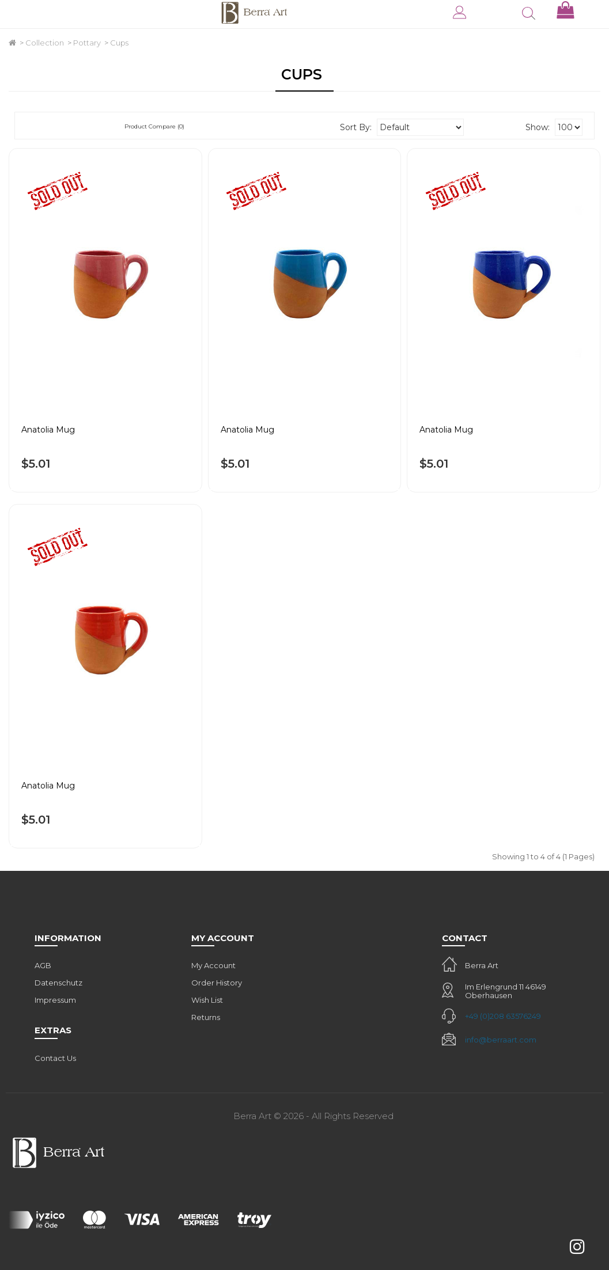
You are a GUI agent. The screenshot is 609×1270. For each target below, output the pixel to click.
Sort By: (356, 127)
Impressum (55, 999)
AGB (43, 965)
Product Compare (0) (154, 126)
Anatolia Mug (48, 429)
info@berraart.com (500, 1039)
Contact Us (55, 1058)
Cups (119, 42)
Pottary (87, 42)
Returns (205, 1017)
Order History (216, 982)
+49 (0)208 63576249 (503, 1016)
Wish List (207, 999)
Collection (44, 42)
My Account (213, 965)
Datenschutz (58, 982)
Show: (537, 127)
